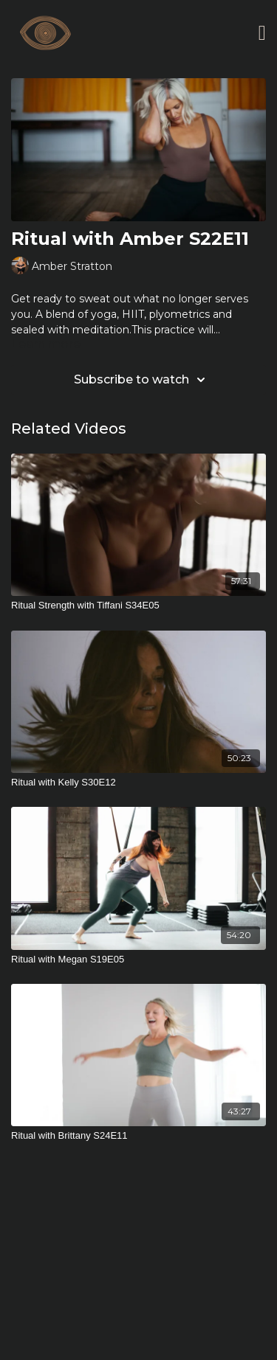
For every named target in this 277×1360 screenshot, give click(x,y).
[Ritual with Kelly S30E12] (138, 782)
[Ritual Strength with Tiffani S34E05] (138, 605)
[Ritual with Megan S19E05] (138, 959)
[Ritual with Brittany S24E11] (138, 1135)
